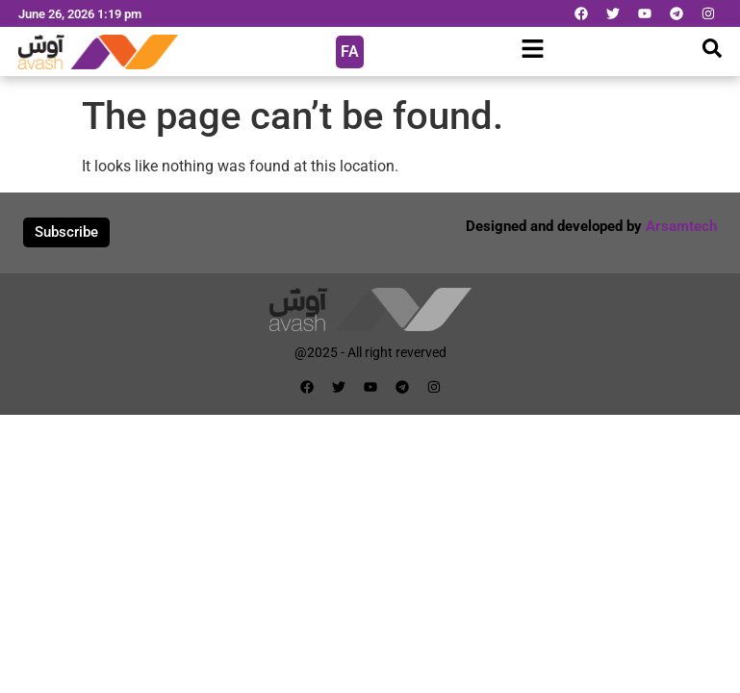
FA (350, 51)
